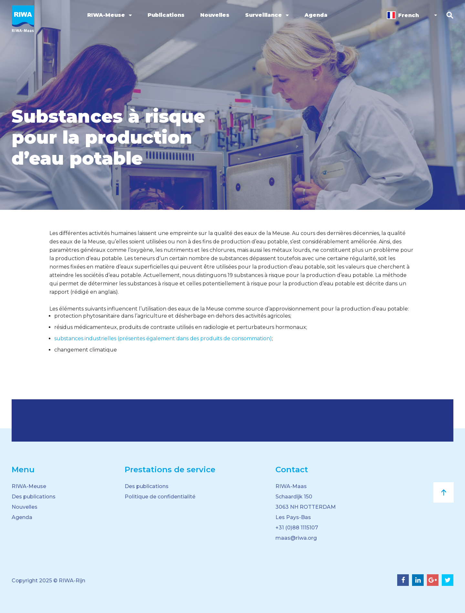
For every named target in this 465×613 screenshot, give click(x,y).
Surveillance (263, 15)
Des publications (34, 497)
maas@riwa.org (296, 538)
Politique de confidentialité (160, 497)
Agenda (316, 15)
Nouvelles (214, 15)
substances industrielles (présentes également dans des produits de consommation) (163, 338)
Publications (166, 15)
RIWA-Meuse (106, 15)
